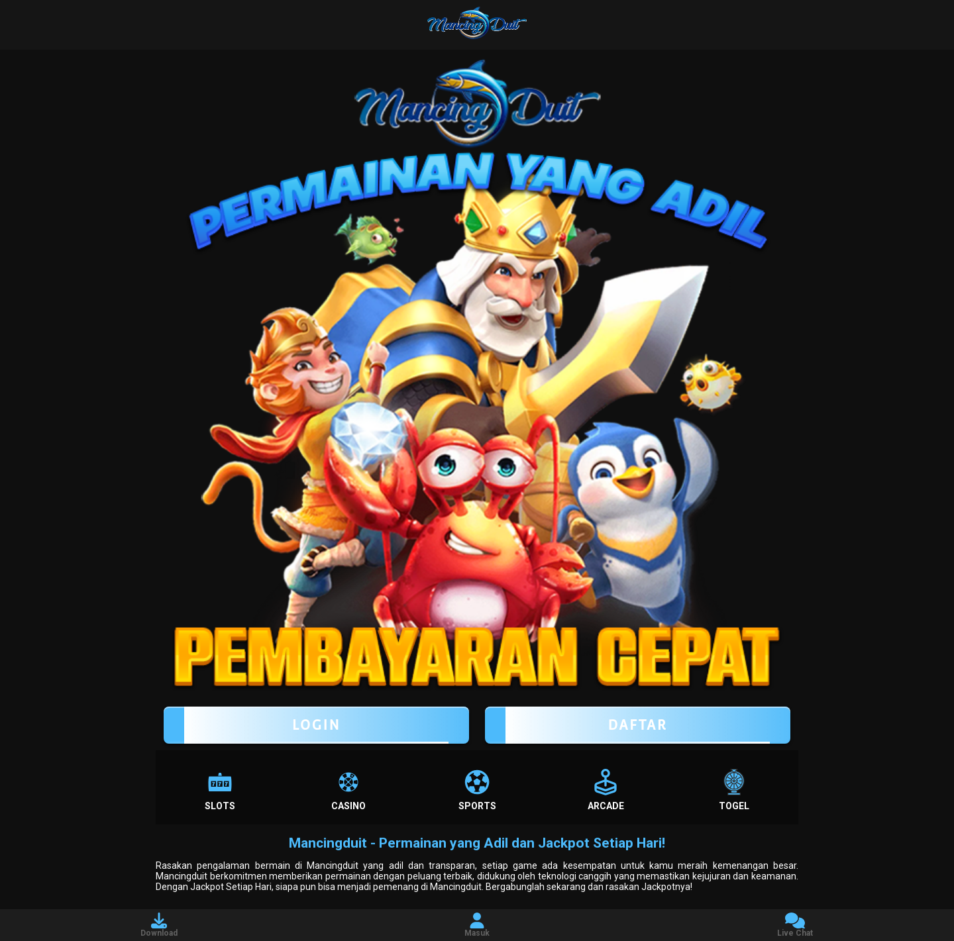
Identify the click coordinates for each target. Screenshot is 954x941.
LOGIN (316, 725)
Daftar (637, 725)
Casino (348, 790)
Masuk (477, 925)
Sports (477, 790)
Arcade (606, 790)
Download (159, 925)
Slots (220, 790)
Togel (734, 790)
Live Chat (795, 925)
